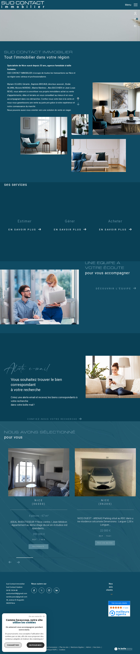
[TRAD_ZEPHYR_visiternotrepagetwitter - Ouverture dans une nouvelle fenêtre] (41, 590)
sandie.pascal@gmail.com (16, 597)
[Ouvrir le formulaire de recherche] (113, 5)
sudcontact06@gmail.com (16, 593)
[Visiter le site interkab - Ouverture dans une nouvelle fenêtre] (19, 634)
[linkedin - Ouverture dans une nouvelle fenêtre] (56, 590)
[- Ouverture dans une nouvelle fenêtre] (111, 594)
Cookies (62, 650)
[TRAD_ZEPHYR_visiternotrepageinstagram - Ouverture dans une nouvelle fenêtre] (49, 590)
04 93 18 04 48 (11, 590)
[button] (18, 562)
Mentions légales (77, 647)
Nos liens (97, 647)
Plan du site (64, 647)
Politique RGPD (51, 650)
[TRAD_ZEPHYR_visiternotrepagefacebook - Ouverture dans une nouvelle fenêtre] (34, 590)
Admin (88, 647)
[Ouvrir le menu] (131, 5)
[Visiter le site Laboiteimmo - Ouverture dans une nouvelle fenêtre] (123, 649)
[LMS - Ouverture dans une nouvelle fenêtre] (13, 628)
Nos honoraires (51, 647)
